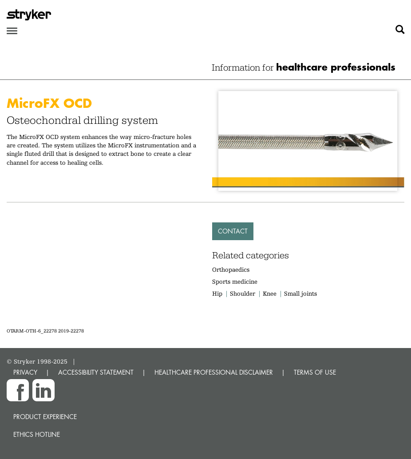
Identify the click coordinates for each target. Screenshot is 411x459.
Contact (233, 231)
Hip (217, 293)
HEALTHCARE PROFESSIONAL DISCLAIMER (213, 372)
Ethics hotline (36, 434)
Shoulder (242, 293)
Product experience (45, 416)
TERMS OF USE (315, 372)
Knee (270, 293)
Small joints (300, 293)
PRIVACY (25, 372)
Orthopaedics (230, 269)
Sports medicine (234, 281)
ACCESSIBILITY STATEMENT (96, 372)
